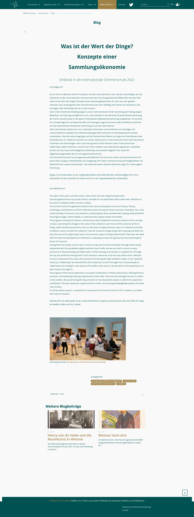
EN (172, 4)
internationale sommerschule (103, 384)
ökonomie (121, 384)
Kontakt (125, 510)
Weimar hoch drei (112, 435)
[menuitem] (34, 4)
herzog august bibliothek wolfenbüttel (106, 381)
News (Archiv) (43, 13)
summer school (129, 381)
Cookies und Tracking (60, 500)
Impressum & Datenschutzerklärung (136, 507)
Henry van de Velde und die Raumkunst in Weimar (69, 437)
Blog (52, 13)
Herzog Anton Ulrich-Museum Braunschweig (85, 362)
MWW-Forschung (29, 13)
